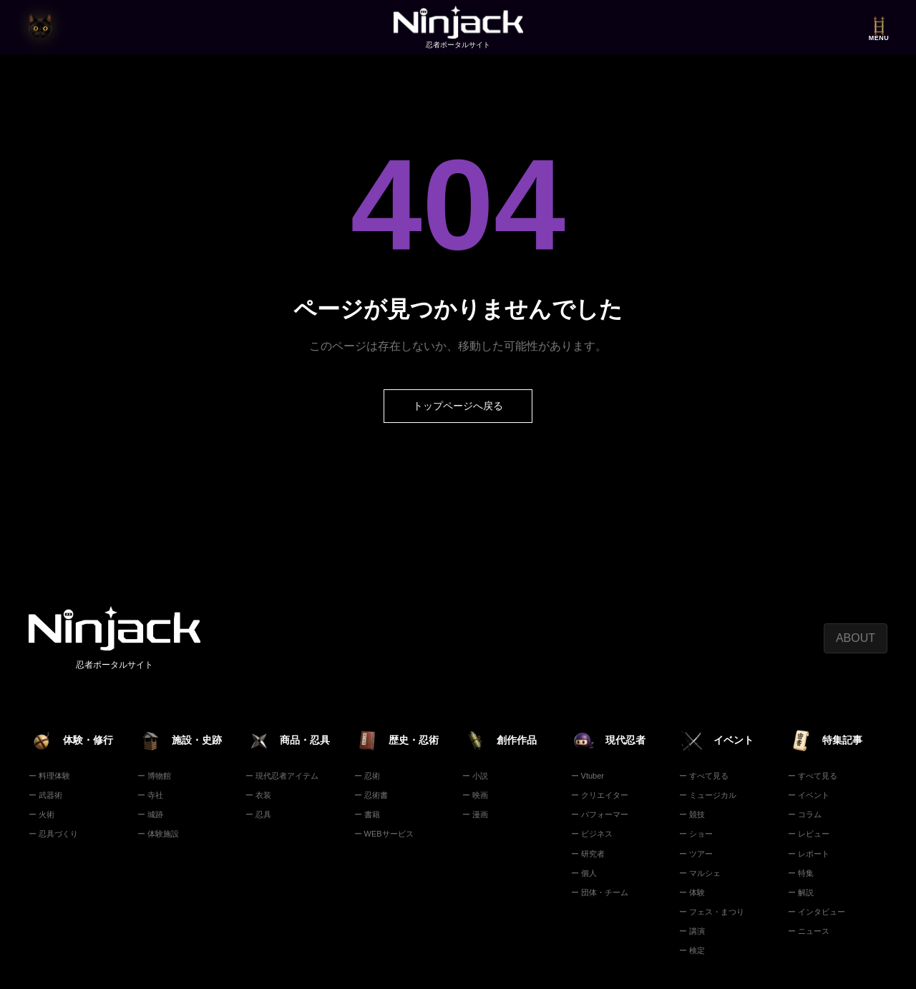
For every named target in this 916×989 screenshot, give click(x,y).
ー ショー (696, 833)
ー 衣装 (258, 795)
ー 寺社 (150, 795)
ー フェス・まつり (711, 911)
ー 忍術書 (371, 795)
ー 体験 (692, 892)
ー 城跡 (150, 814)
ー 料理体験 (49, 775)
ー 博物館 (154, 775)
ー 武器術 (45, 795)
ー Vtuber (587, 775)
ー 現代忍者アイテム (281, 775)
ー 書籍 (367, 814)
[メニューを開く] (878, 28)
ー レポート (808, 853)
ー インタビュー (816, 911)
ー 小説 (475, 775)
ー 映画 (475, 795)
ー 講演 (692, 931)
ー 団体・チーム (599, 892)
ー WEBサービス (384, 833)
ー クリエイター (599, 795)
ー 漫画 (475, 814)
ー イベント (808, 795)
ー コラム (805, 814)
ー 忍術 (367, 775)
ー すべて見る (704, 775)
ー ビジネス (592, 833)
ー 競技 (692, 814)
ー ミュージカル (707, 795)
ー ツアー (696, 853)
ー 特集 (801, 873)
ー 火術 (41, 814)
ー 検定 (692, 950)
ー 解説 (801, 892)
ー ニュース (808, 931)
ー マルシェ (700, 873)
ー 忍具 (258, 814)
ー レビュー (808, 833)
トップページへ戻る (458, 405)
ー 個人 (584, 873)
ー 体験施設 (158, 833)
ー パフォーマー (599, 814)
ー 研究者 (588, 853)
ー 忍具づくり (53, 833)
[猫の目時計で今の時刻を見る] (40, 27)
